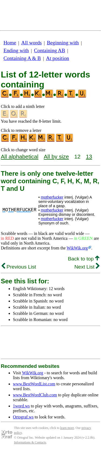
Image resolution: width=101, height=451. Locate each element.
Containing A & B (22, 58)
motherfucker (52, 197)
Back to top (83, 259)
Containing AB (49, 50)
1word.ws (21, 406)
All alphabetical (19, 156)
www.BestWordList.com (34, 384)
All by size (56, 156)
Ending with (16, 50)
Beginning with (63, 42)
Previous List (19, 267)
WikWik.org (77, 248)
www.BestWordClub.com (35, 395)
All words (31, 42)
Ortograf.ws (23, 417)
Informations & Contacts (30, 442)
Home (9, 42)
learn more (67, 428)
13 (89, 156)
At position (57, 58)
